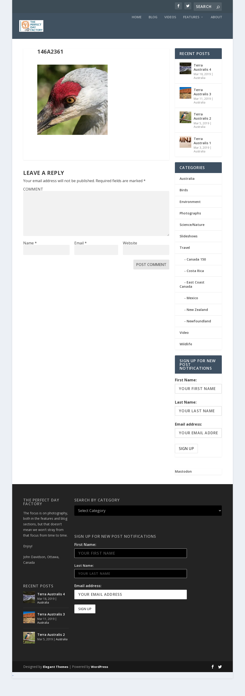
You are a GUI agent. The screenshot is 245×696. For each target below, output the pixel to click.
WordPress (99, 684)
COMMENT (33, 206)
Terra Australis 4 (202, 85)
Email (80, 260)
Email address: (188, 441)
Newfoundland (199, 338)
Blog (153, 35)
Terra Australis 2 (202, 133)
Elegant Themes (55, 684)
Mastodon (183, 489)
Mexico (192, 315)
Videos (170, 35)
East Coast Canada (192, 302)
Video (184, 350)
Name (30, 260)
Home (137, 35)
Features (191, 35)
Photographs (190, 230)
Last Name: (185, 419)
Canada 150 (196, 277)
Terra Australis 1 (202, 158)
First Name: (186, 397)
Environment (190, 219)
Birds (184, 207)
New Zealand (197, 327)
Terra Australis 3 (202, 109)
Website (130, 260)
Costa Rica (195, 288)
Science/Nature (192, 242)
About (216, 35)
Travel (185, 265)
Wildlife (186, 361)
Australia (199, 95)
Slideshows (188, 253)
